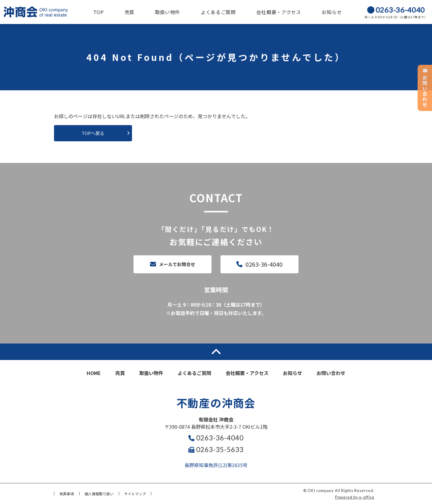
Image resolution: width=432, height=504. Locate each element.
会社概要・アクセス (278, 12)
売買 (129, 12)
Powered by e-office (354, 497)
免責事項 (66, 493)
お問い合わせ (330, 372)
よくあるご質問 (218, 12)
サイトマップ (135, 493)
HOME (94, 372)
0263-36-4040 (264, 264)
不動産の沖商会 (216, 402)
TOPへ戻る (93, 133)
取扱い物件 (167, 12)
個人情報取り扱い (99, 493)
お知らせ (332, 12)
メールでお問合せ (177, 264)
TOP (98, 12)
